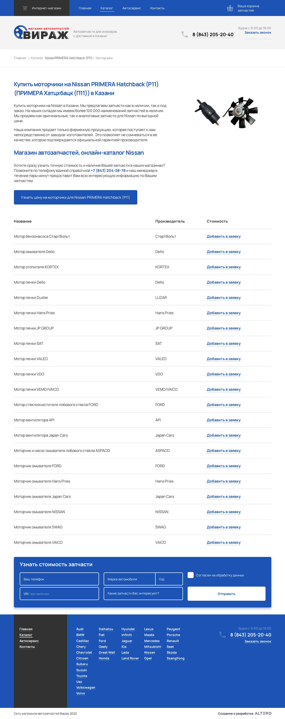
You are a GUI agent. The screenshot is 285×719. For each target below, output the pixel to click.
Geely (103, 646)
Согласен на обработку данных (220, 575)
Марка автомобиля (129, 579)
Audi (79, 629)
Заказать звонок (257, 32)
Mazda (149, 635)
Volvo (80, 693)
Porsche (173, 635)
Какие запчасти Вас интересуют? (143, 594)
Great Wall (107, 652)
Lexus (149, 629)
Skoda (172, 652)
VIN (59, 594)
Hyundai (128, 629)
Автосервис (131, 8)
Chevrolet (84, 652)
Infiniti (127, 635)
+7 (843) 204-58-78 (108, 170)
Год (169, 579)
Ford (102, 641)
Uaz (79, 681)
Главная (85, 8)
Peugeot (173, 629)
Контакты (157, 8)
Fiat (102, 635)
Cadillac (82, 641)
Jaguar (127, 641)
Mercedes (152, 641)
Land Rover (130, 658)
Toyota (81, 676)
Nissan (149, 652)
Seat (170, 646)
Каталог (107, 8)
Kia (124, 646)
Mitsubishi (152, 646)
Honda (104, 658)
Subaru (82, 664)
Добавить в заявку (224, 236)
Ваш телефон (59, 579)
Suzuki (81, 670)
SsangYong (176, 658)
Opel (148, 658)
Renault (173, 641)
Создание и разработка (244, 713)
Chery (81, 646)
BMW (80, 635)
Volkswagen (85, 687)
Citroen (82, 658)
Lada (125, 652)
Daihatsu (106, 629)
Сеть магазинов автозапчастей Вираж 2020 (45, 713)
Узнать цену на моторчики (75, 197)
